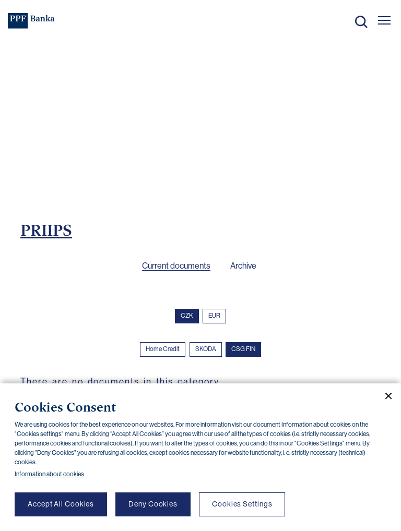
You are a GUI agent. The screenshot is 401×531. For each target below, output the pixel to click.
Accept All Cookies (61, 504)
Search (361, 22)
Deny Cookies (153, 504)
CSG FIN (243, 349)
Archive (243, 266)
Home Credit (163, 349)
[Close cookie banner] (384, 396)
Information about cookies (49, 474)
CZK (187, 315)
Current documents (176, 266)
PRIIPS (46, 230)
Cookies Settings (242, 504)
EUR (214, 315)
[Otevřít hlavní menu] (384, 20)
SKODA (205, 349)
